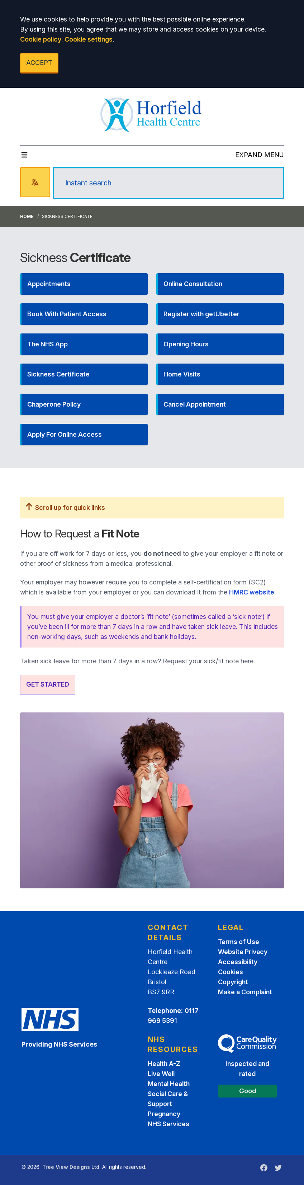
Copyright (233, 982)
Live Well (161, 1073)
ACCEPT (39, 62)
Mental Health (169, 1083)
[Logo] (152, 114)
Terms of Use (238, 941)
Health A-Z (164, 1063)
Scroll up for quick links (65, 507)
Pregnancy (164, 1114)
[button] (84, 284)
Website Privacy (242, 952)
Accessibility (237, 962)
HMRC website (251, 592)
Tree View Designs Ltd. (71, 1167)
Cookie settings (89, 39)
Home (26, 216)
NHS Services (168, 1124)
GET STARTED (47, 684)
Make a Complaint (245, 992)
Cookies (230, 972)
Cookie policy (40, 39)
